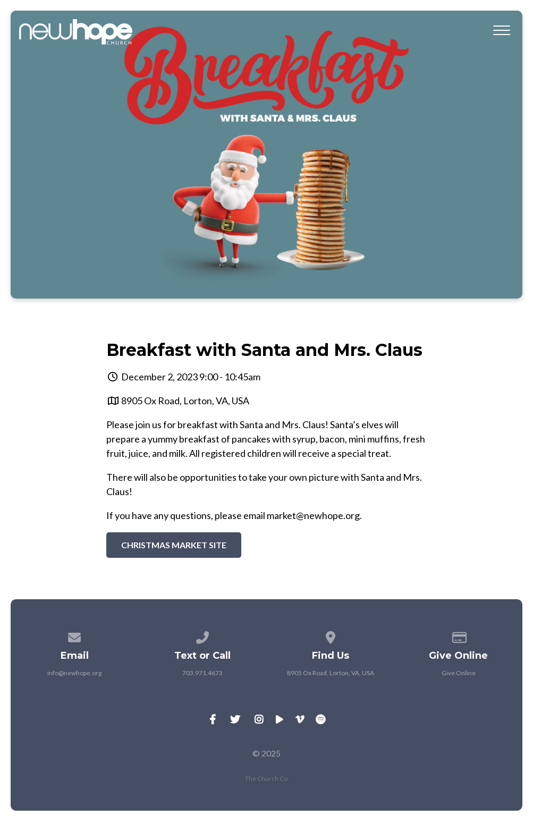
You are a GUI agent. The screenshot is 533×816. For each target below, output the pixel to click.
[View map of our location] (331, 636)
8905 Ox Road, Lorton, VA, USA (185, 400)
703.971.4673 (202, 673)
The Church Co (266, 779)
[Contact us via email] (75, 636)
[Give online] (459, 636)
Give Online (459, 673)
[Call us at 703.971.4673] (202, 636)
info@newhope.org (74, 673)
